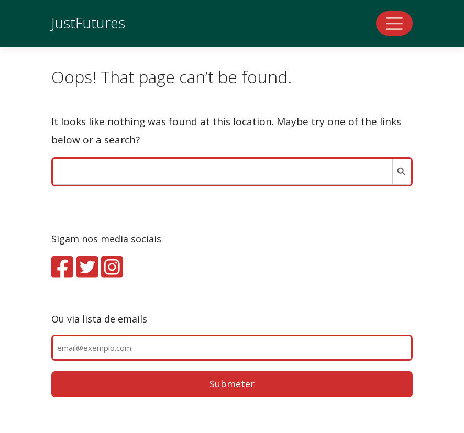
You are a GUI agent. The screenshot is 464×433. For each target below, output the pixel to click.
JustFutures (88, 22)
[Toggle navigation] (394, 23)
